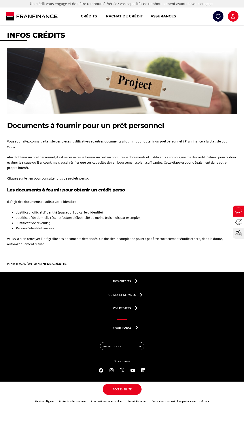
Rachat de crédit (124, 16)
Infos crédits (36, 35)
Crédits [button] (89, 16)
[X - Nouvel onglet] (122, 370)
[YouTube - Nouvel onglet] (133, 370)
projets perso (78, 178)
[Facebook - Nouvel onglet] (101, 370)
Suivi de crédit (218, 16)
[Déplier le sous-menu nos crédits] (136, 281)
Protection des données (72, 401)
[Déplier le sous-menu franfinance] (137, 328)
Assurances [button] (163, 16)
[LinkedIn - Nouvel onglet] (143, 370)
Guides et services (122, 295)
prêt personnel (171, 141)
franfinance (122, 328)
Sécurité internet (137, 401)
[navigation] (150, 16)
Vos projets (122, 308)
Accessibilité (122, 389)
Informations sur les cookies (107, 401)
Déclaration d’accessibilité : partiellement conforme (180, 401)
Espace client (233, 16)
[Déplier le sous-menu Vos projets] (136, 308)
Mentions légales (44, 401)
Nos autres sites (123, 346)
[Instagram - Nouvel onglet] (111, 370)
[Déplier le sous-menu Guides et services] (141, 295)
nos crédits (122, 281)
